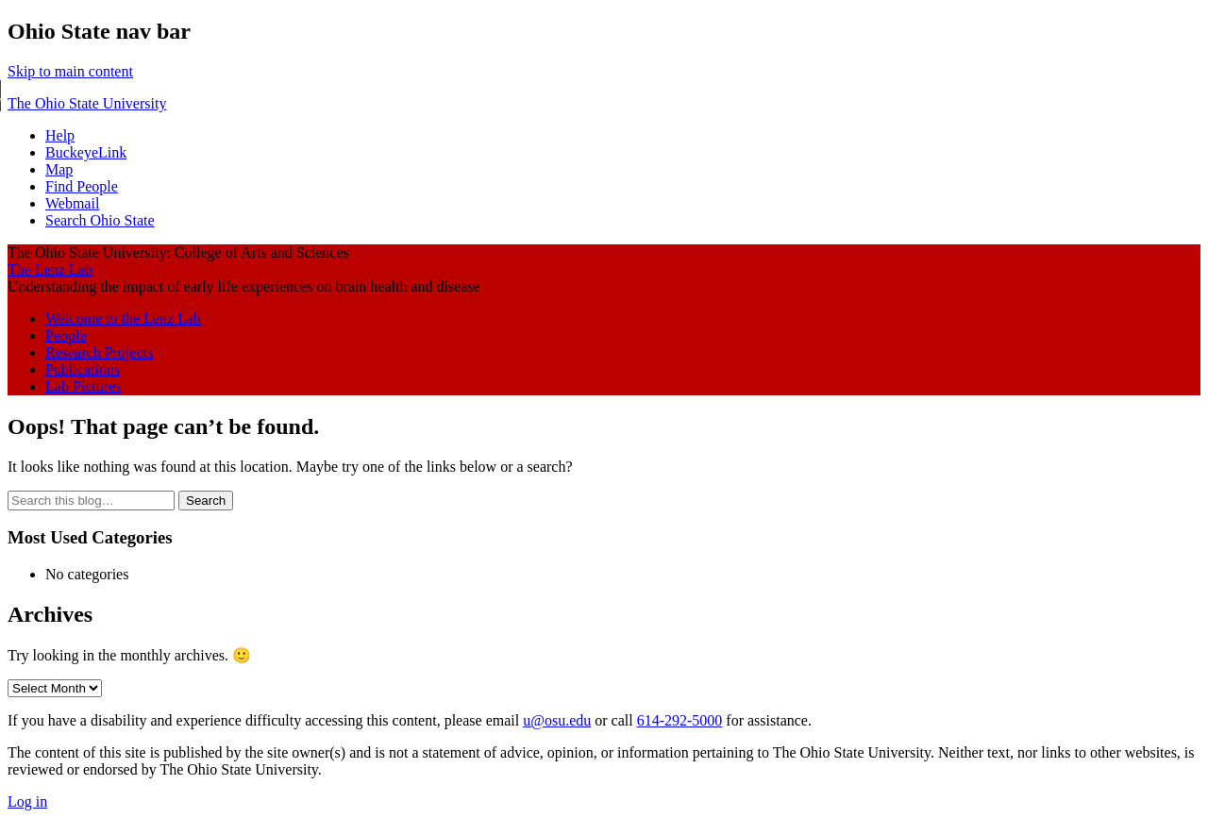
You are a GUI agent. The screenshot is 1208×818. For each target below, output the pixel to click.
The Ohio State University (87, 103)
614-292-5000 (680, 720)
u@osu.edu (557, 720)
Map (59, 169)
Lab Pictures (83, 386)
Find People (81, 186)
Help (60, 135)
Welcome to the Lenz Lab (123, 318)
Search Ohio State (100, 220)
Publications (82, 369)
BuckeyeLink (85, 152)
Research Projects (99, 352)
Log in (27, 801)
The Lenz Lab (50, 269)
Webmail (72, 203)
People (66, 335)
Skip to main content (70, 71)
